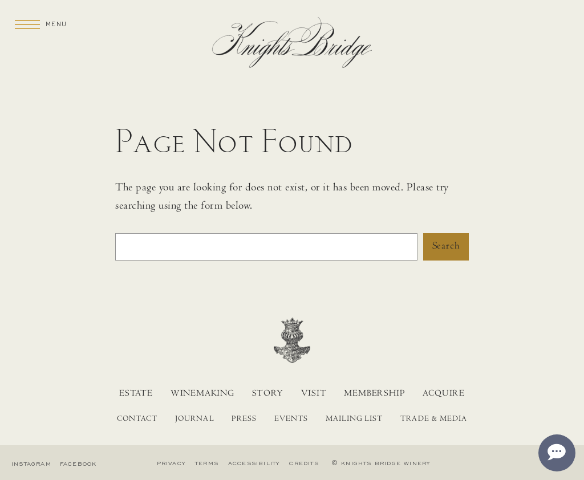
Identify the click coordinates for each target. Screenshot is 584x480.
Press (244, 420)
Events (291, 420)
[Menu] (27, 23)
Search (446, 247)
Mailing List (354, 420)
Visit (314, 393)
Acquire (444, 393)
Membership (374, 393)
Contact (137, 420)
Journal (194, 420)
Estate (136, 393)
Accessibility (254, 463)
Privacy (171, 463)
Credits (303, 463)
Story (267, 393)
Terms (206, 463)
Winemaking (202, 393)
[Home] (292, 46)
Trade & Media (433, 420)
